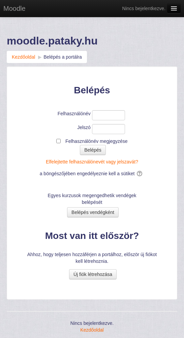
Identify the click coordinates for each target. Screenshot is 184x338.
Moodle (14, 8)
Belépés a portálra (62, 57)
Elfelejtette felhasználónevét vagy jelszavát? (92, 161)
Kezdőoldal (91, 330)
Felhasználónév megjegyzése (96, 141)
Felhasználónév (74, 113)
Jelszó (84, 127)
